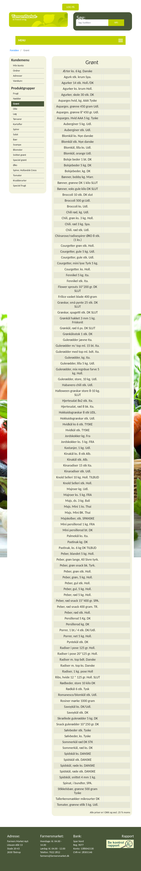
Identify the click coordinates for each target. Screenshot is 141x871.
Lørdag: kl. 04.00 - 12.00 (52, 848)
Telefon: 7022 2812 (50, 852)
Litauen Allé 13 (15, 845)
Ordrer (16, 70)
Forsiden (14, 50)
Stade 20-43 (13, 848)
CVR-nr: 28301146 (82, 852)
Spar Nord (78, 841)
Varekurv (17, 80)
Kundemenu (20, 60)
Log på (70, 7)
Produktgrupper (23, 88)
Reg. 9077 (78, 845)
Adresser (17, 75)
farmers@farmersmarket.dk (54, 855)
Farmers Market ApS (17, 841)
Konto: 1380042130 (83, 848)
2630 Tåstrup (14, 852)
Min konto (18, 65)
